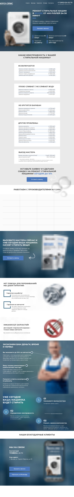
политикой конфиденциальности (56, 413)
